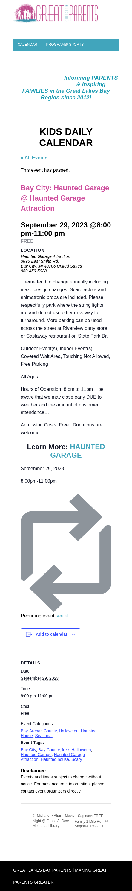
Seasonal (43, 735)
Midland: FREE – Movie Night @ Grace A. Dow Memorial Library (53, 820)
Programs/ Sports (65, 44)
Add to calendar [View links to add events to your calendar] (51, 634)
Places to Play (32, 56)
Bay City (28, 749)
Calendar (27, 44)
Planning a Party (73, 56)
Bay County (48, 749)
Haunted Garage (36, 754)
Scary (76, 759)
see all (63, 615)
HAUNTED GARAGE (77, 451)
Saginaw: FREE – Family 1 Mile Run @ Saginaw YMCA (91, 821)
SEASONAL (49, 80)
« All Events (34, 157)
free (65, 749)
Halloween (68, 730)
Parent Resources (37, 68)
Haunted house (55, 759)
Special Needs (79, 68)
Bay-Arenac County (38, 730)
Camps (24, 80)
